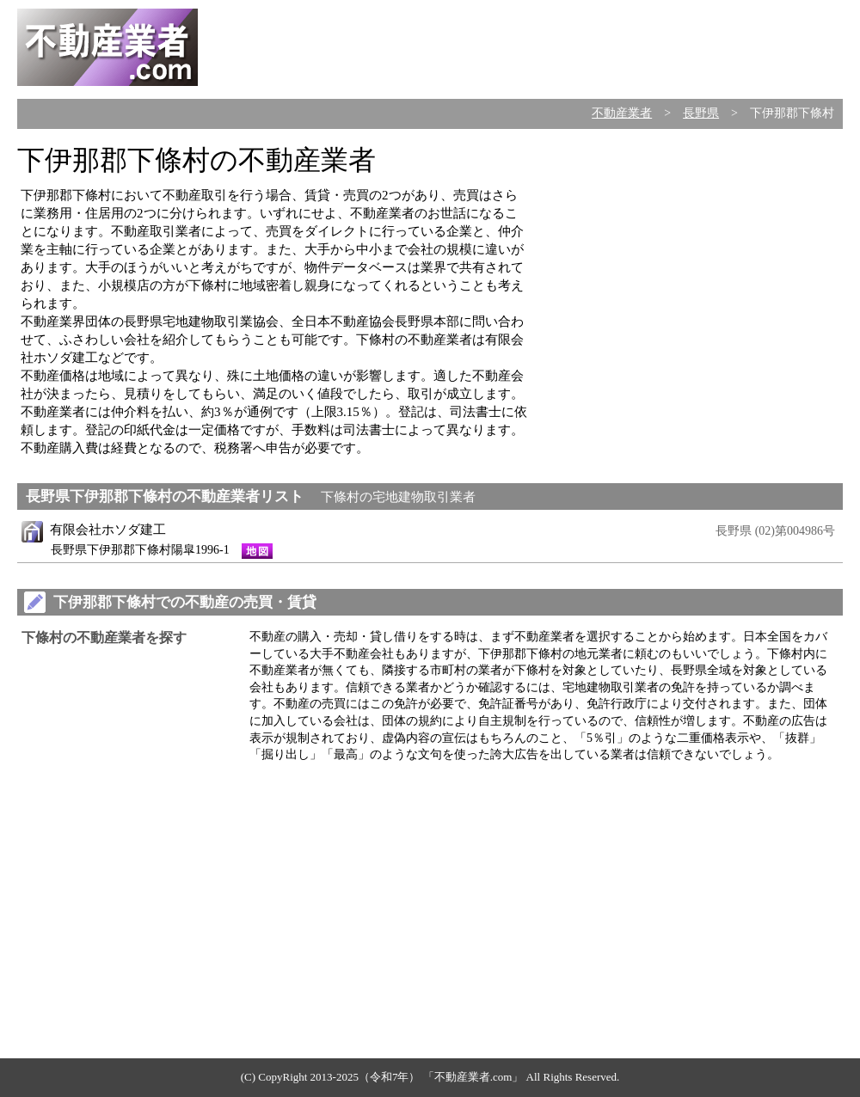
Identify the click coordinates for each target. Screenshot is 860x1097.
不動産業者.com (473, 1076)
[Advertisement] (698, 268)
